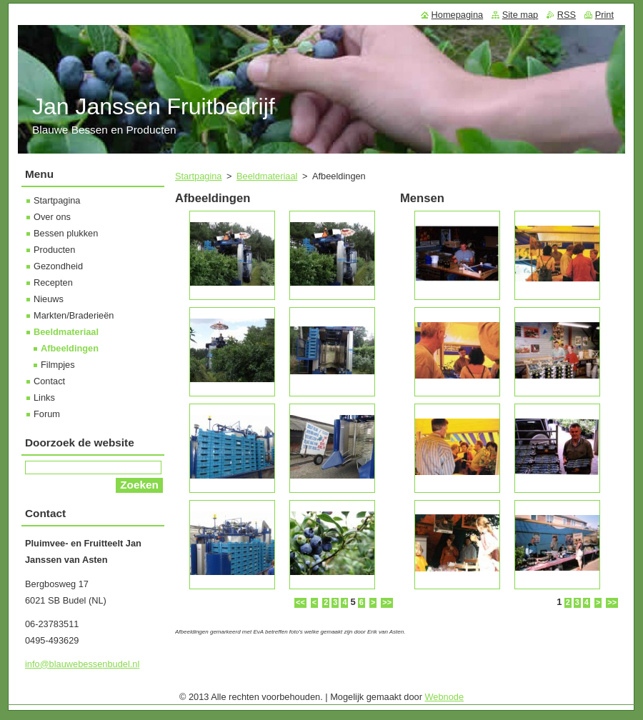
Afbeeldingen (70, 348)
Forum (47, 414)
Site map (520, 14)
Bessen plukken (66, 233)
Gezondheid (58, 266)
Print (604, 14)
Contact (49, 381)
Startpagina (198, 176)
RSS (566, 14)
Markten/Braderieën (74, 315)
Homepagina (458, 14)
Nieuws (49, 299)
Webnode (444, 696)
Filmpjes (58, 364)
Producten (54, 249)
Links (44, 397)
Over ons (52, 216)
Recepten (53, 282)
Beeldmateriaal (266, 176)
